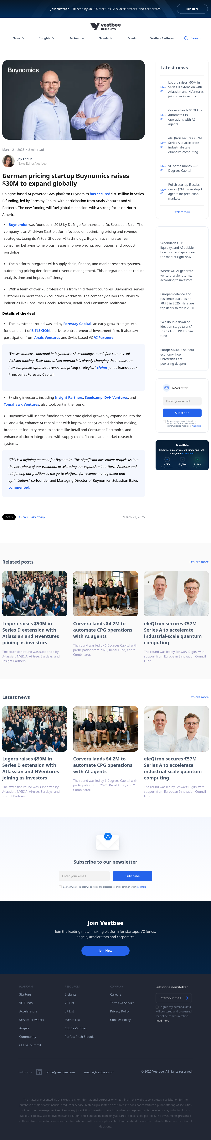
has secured (100, 194)
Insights (47, 38)
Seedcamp (94, 397)
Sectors (77, 38)
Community (27, 1037)
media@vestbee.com (99, 1072)
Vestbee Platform (162, 38)
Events (132, 38)
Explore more (182, 212)
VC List (69, 1003)
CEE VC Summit (30, 1045)
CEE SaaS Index (76, 1028)
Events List (72, 1020)
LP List (69, 1011)
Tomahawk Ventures (21, 404)
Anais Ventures (47, 337)
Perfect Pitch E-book (79, 1037)
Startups (25, 994)
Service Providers (31, 1020)
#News (23, 517)
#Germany (38, 517)
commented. (19, 487)
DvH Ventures (116, 397)
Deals (9, 517)
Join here (192, 9)
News (19, 38)
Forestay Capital (77, 323)
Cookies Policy (120, 1020)
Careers (115, 994)
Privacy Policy (120, 1011)
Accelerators (28, 1011)
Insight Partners (69, 397)
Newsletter (106, 38)
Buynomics (18, 224)
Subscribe (133, 876)
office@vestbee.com (60, 1072)
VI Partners (103, 337)
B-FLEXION (40, 330)
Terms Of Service (122, 1003)
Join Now (105, 950)
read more (196, 425)
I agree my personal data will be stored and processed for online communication (104, 886)
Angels (24, 1028)
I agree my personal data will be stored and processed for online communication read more (184, 423)
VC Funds (26, 1003)
